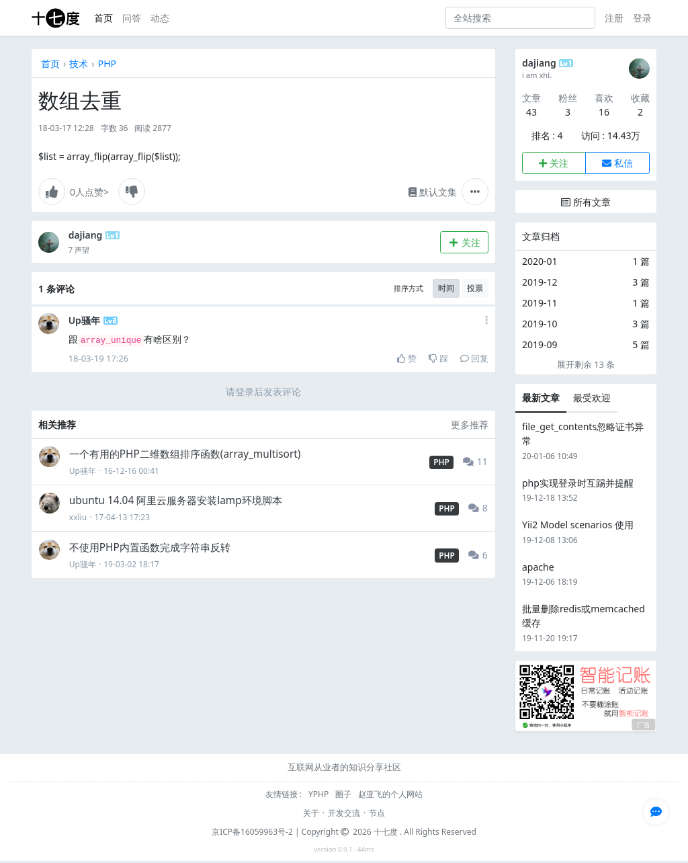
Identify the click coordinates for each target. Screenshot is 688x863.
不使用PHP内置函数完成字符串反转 (149, 547)
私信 (617, 163)
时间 (446, 288)
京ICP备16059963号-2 (252, 831)
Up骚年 (84, 320)
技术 (78, 63)
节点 (377, 813)
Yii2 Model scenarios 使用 (578, 524)
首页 (103, 17)
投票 (475, 288)
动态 (159, 17)
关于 (311, 813)
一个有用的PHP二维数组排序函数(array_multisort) (185, 454)
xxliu (78, 517)
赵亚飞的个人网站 (390, 794)
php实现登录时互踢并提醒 (578, 483)
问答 (131, 17)
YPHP (319, 794)
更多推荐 (469, 424)
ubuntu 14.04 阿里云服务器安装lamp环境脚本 (175, 500)
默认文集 (432, 192)
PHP (107, 63)
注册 (614, 17)
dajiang (86, 235)
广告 (643, 724)
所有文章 (586, 202)
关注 (463, 242)
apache (538, 567)
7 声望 (79, 250)
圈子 (344, 794)
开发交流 (344, 813)
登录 (642, 17)
